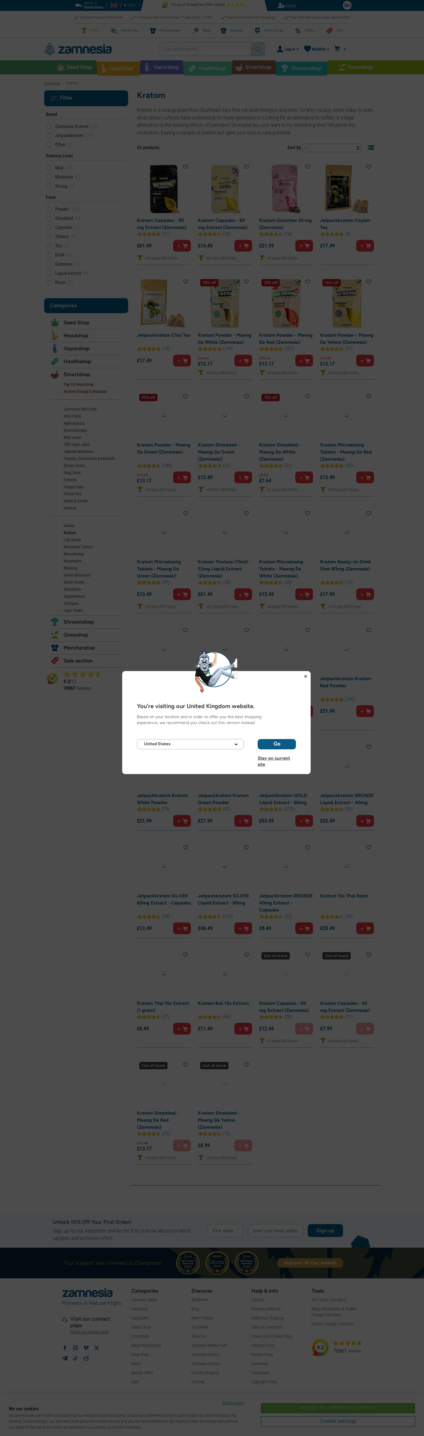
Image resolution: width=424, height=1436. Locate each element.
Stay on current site (274, 758)
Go (277, 744)
